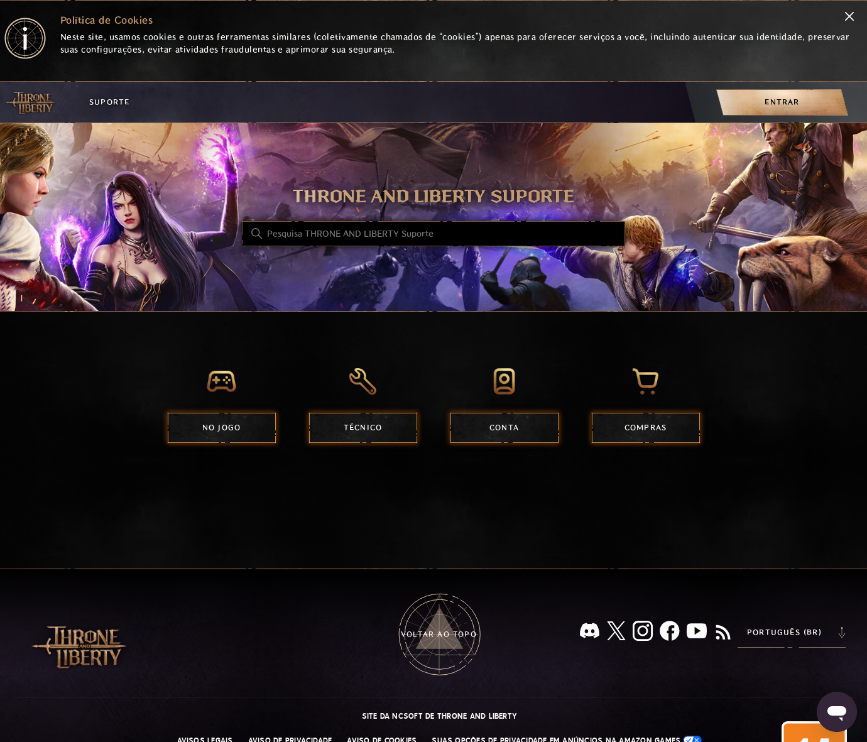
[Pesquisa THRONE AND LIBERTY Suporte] (433, 233)
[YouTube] (697, 633)
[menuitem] (782, 102)
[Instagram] (643, 633)
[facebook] (670, 633)
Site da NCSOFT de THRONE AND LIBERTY (440, 716)
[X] (616, 633)
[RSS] (723, 633)
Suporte (109, 102)
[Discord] (589, 633)
